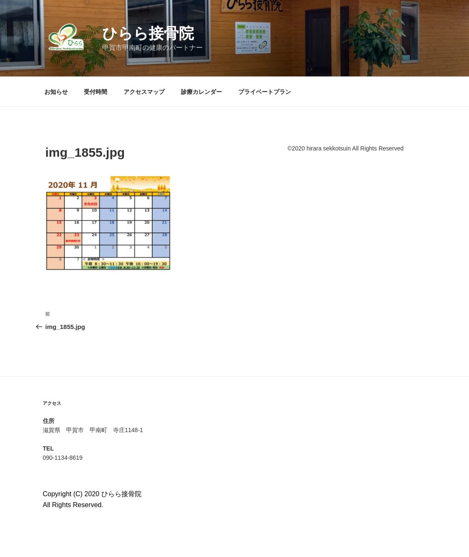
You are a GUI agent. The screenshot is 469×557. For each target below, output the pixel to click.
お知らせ (56, 91)
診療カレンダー (201, 91)
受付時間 (95, 91)
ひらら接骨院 (148, 33)
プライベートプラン (264, 91)
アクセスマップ (144, 91)
